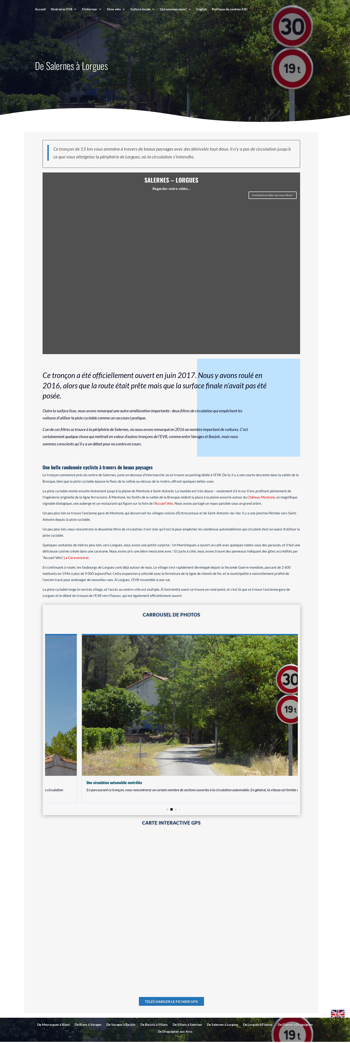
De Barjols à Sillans (154, 1024)
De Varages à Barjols (120, 1024)
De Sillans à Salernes (187, 1024)
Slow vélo (114, 9)
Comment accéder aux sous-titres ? (272, 195)
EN (338, 1014)
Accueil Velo (164, 503)
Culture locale (140, 9)
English (201, 9)
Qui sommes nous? (173, 9)
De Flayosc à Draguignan (295, 1024)
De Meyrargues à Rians (53, 1024)
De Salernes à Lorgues (222, 1024)
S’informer (89, 9)
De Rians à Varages (88, 1024)
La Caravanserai (76, 558)
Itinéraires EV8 (61, 9)
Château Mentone (261, 497)
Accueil (40, 9)
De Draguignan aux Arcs (175, 1031)
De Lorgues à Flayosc (258, 1024)
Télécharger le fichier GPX (171, 1001)
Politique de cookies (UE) (229, 9)
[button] (171, 809)
